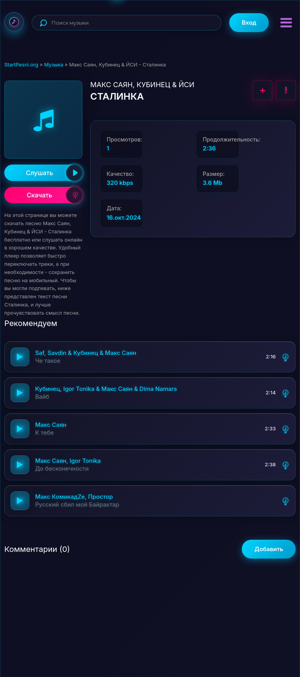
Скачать (54, 195)
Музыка (53, 64)
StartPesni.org (21, 64)
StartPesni (14, 22)
